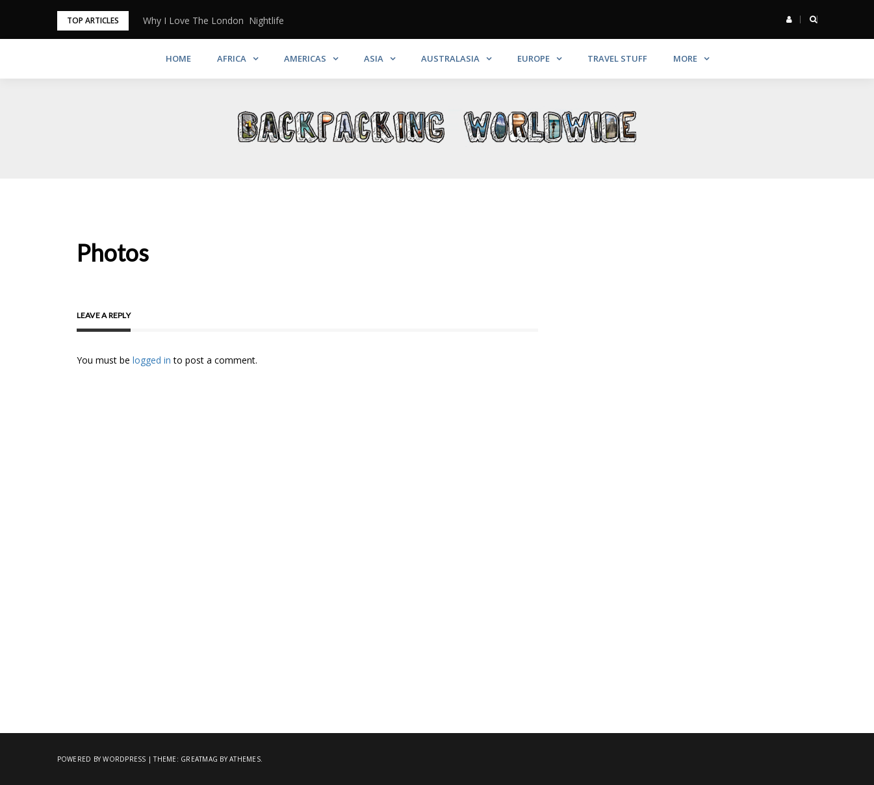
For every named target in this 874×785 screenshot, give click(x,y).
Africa (231, 58)
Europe (533, 58)
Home (178, 58)
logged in (152, 360)
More (685, 58)
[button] (789, 19)
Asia (373, 58)
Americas (305, 58)
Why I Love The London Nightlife (213, 20)
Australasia (450, 58)
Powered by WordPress (101, 759)
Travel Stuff (617, 58)
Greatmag (199, 759)
